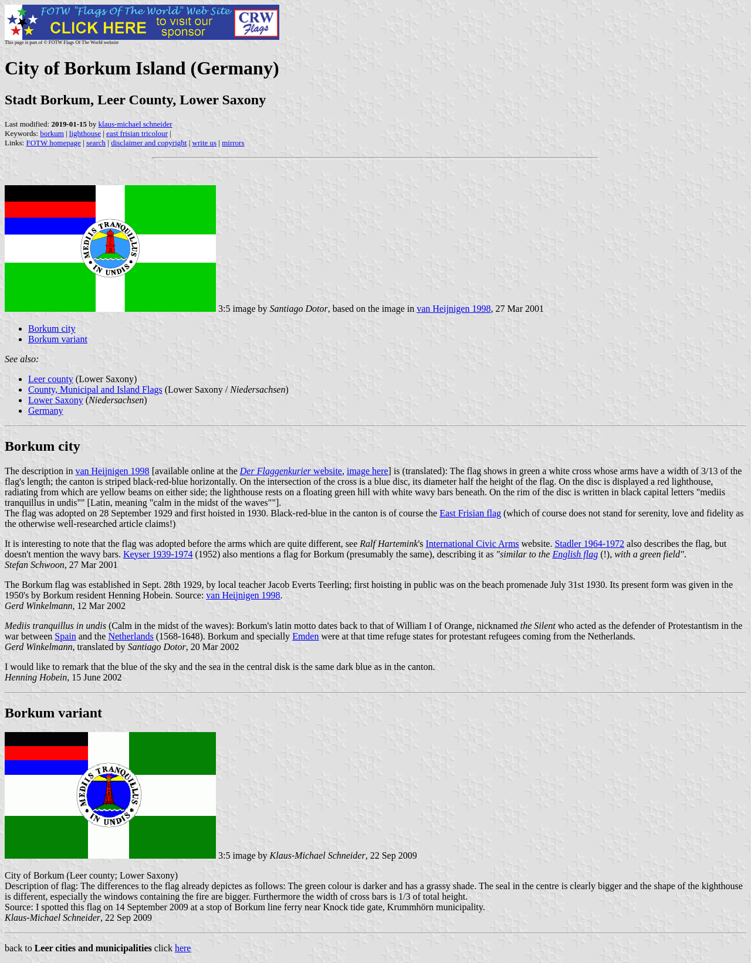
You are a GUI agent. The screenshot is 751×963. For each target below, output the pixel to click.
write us (204, 142)
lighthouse (85, 133)
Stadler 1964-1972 (589, 544)
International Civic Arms (472, 544)
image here (367, 471)
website (291, 471)
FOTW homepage (53, 142)
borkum (51, 133)
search (96, 142)
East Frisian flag (470, 513)
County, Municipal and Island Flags (95, 389)
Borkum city (51, 329)
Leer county (50, 379)
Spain (65, 636)
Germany (45, 411)
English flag (575, 554)
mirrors (233, 142)
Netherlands (130, 636)
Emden (305, 636)
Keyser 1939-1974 (158, 554)
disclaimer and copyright (149, 142)
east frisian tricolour (137, 133)
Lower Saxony (55, 400)
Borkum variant (57, 339)
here (183, 948)
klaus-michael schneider (135, 124)
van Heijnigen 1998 (453, 309)
